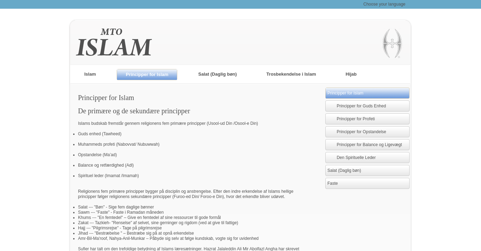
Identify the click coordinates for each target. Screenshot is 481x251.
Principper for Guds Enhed (356, 106)
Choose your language (384, 4)
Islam (90, 74)
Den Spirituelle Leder (351, 157)
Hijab (351, 74)
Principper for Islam (147, 74)
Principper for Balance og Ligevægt (364, 144)
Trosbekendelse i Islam (291, 74)
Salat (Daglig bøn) (217, 74)
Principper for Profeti (351, 118)
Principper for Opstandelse (356, 131)
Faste (332, 183)
